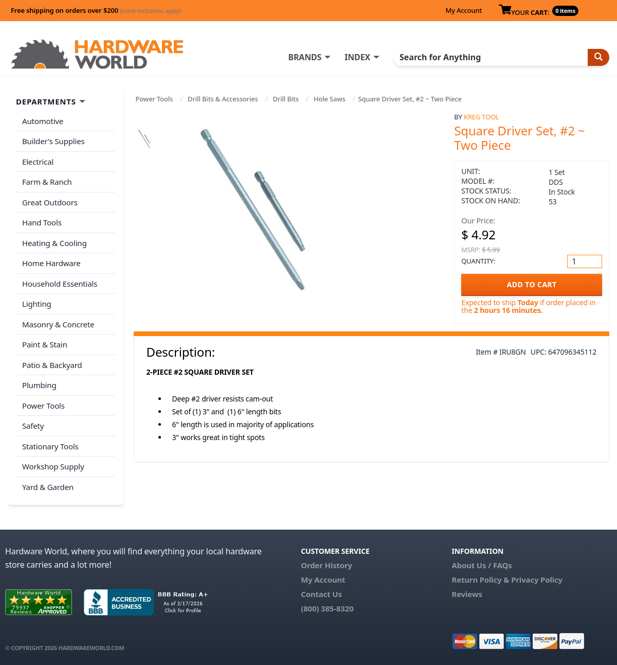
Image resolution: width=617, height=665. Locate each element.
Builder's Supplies (53, 141)
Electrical (37, 161)
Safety (33, 426)
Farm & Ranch (47, 182)
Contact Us (321, 594)
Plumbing (39, 385)
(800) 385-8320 (327, 608)
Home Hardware (51, 263)
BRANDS (304, 57)
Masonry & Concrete (58, 324)
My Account (463, 10)
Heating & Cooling (54, 243)
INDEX (357, 57)
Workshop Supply (53, 466)
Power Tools (154, 98)
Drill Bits (286, 98)
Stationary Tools (50, 446)
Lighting (36, 304)
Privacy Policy (536, 579)
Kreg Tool (481, 116)
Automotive (42, 121)
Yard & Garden (48, 487)
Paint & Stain (44, 344)
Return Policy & (480, 579)
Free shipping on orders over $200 (96, 10)
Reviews (466, 594)
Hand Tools (42, 222)
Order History (326, 565)
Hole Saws (330, 98)
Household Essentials (59, 283)
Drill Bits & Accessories (223, 98)
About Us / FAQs (481, 565)
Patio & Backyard (52, 365)
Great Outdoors (50, 202)
